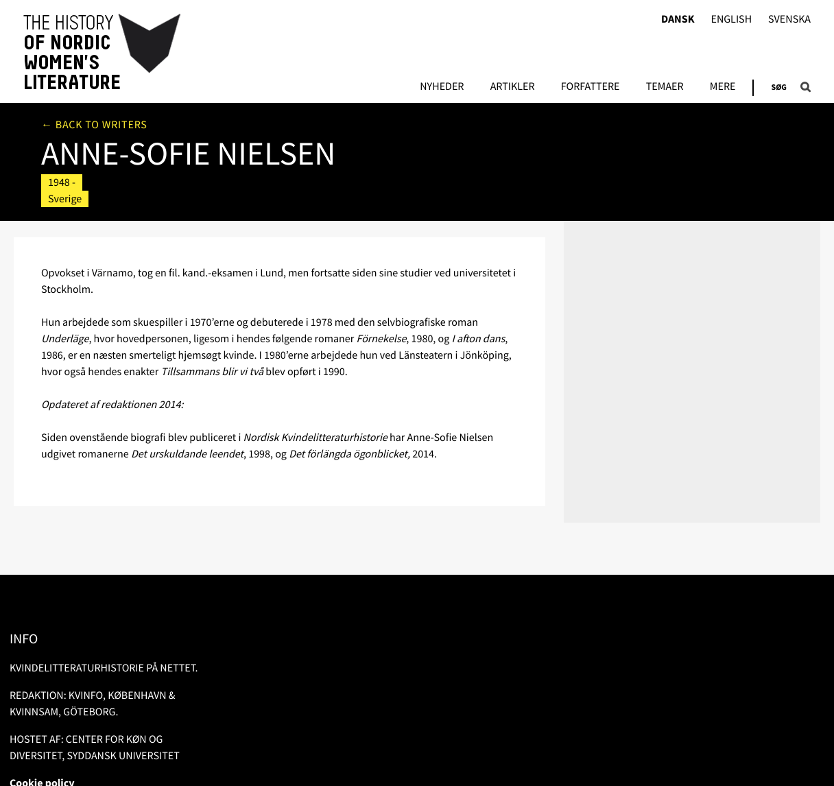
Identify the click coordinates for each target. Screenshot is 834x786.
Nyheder (442, 87)
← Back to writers (94, 125)
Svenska (789, 19)
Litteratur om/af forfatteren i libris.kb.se (667, 171)
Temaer (665, 87)
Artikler (512, 87)
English (731, 19)
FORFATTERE (590, 87)
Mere (723, 87)
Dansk (678, 19)
